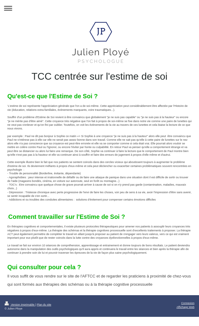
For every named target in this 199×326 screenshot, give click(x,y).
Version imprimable (20, 304)
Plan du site (44, 304)
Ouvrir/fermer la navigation (99, 8)
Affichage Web (185, 307)
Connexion (187, 303)
